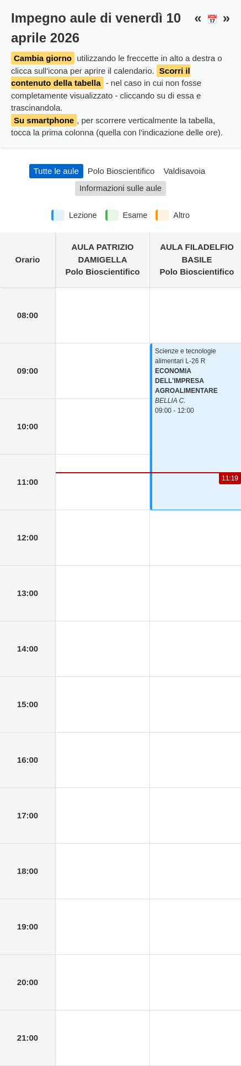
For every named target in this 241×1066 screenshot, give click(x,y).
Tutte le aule (56, 171)
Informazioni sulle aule (120, 188)
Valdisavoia (184, 171)
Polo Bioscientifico (121, 171)
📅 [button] (212, 19)
